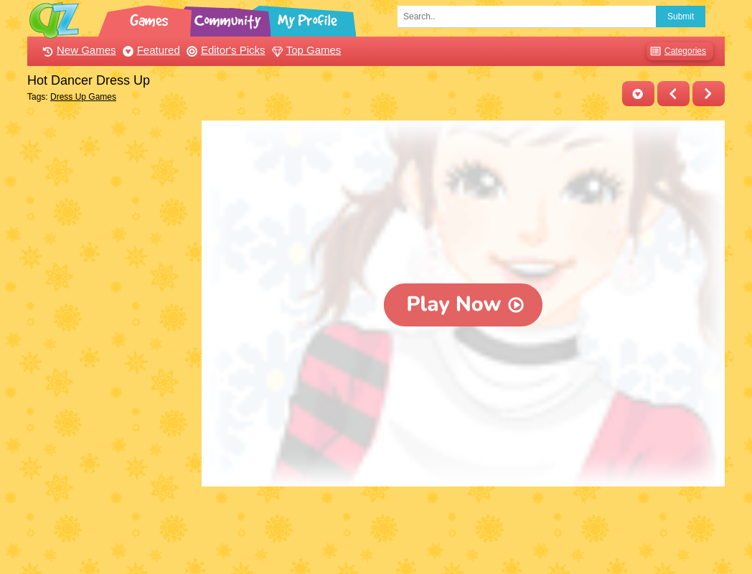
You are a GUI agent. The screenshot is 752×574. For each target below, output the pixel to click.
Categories (676, 51)
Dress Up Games (83, 97)
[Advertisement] (110, 336)
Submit (680, 16)
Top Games (305, 50)
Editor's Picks (224, 50)
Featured (149, 50)
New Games (77, 50)
